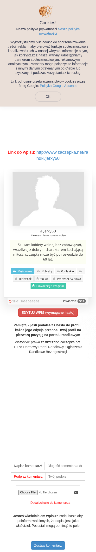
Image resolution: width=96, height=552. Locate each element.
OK (47, 97)
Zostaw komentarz (48, 545)
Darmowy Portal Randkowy (43, 347)
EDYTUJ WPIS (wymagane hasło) (47, 312)
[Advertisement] (48, 405)
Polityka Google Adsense (58, 86)
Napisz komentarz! (28, 466)
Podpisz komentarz (28, 476)
